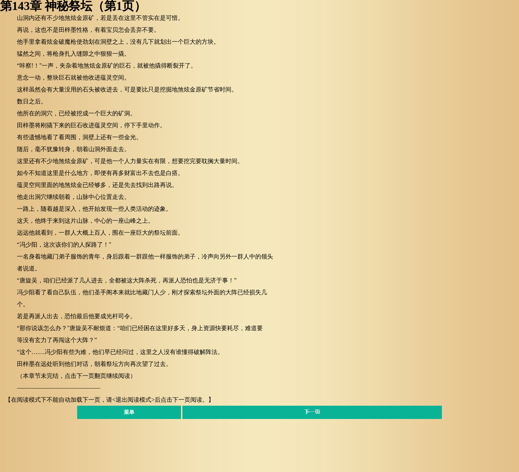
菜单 (129, 412)
